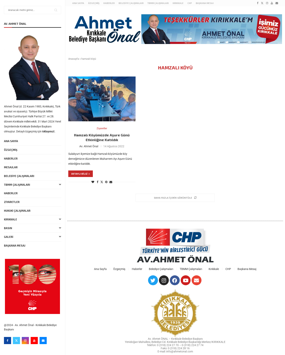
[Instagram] (25, 340)
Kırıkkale (32, 219)
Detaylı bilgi (80, 173)
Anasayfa (73, 58)
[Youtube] (34, 340)
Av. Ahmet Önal (88, 146)
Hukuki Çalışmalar (17, 210)
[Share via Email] (110, 182)
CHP (189, 3)
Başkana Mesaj (14, 245)
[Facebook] (7, 340)
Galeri (32, 237)
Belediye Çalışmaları (19, 176)
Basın (32, 228)
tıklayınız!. (48, 131)
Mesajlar (11, 167)
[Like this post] (92, 182)
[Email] (43, 340)
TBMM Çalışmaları (32, 185)
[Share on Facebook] (97, 182)
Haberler (11, 158)
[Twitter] (16, 340)
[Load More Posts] (175, 198)
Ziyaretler (12, 202)
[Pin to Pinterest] (106, 182)
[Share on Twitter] (101, 182)
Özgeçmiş (10, 149)
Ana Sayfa (11, 141)
